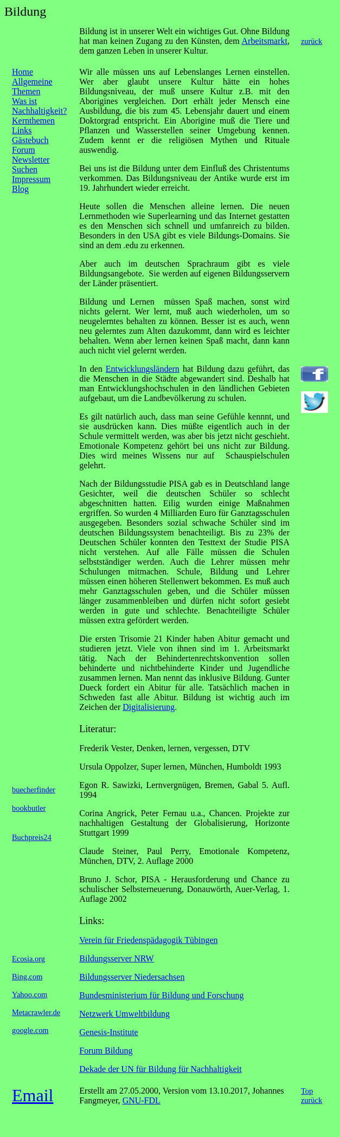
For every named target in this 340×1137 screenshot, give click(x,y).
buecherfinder (33, 789)
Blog (20, 188)
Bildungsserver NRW (116, 958)
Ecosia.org (28, 958)
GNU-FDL (142, 1100)
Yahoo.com (29, 994)
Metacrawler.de (36, 1012)
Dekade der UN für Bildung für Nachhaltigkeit (160, 1069)
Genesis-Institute (108, 1032)
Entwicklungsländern (142, 368)
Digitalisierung (149, 707)
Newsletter (30, 159)
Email (32, 1095)
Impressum (31, 179)
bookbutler (29, 808)
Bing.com (27, 976)
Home (22, 71)
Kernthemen (33, 120)
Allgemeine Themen (32, 86)
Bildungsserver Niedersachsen (131, 976)
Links (21, 130)
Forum (23, 149)
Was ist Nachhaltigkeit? (39, 105)
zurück (311, 41)
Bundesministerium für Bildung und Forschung (161, 995)
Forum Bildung (105, 1050)
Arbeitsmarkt (264, 41)
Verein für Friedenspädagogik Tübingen (148, 940)
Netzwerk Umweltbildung (124, 1013)
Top (307, 1091)
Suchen (24, 169)
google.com (30, 1030)
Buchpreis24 (32, 837)
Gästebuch (30, 140)
